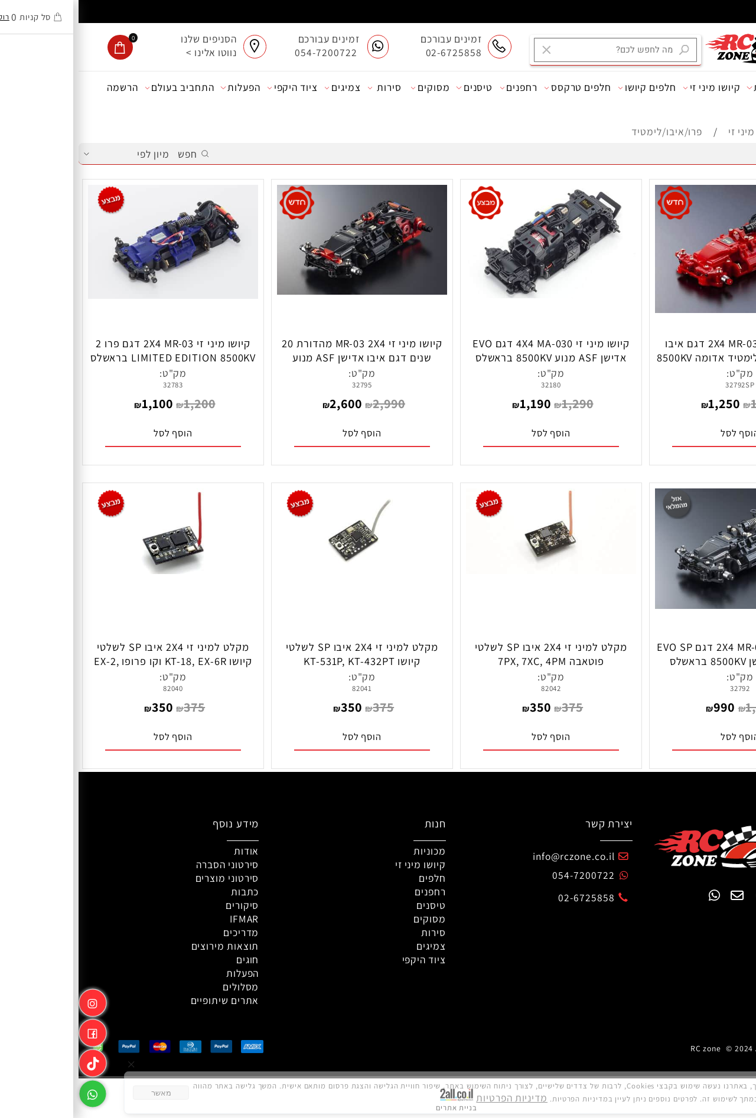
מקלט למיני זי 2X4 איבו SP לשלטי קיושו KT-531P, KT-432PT (283, 654)
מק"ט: (662, 373)
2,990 (310, 403)
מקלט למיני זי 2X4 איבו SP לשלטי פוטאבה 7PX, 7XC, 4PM (472, 654)
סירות (306, 87)
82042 (472, 688)
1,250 (646, 403)
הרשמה (44, 87)
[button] (662, 433)
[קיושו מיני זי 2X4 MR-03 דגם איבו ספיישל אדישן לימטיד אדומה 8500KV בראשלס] (661, 309)
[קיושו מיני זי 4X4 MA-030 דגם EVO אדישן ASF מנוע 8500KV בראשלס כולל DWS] (472, 294)
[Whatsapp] (14, 1091)
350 (461, 707)
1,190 (456, 403)
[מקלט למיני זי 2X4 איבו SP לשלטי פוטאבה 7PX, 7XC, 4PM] (472, 570)
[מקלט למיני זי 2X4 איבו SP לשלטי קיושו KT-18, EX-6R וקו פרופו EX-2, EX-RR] (94, 570)
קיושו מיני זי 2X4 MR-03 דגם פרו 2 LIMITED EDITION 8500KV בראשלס (95, 350)
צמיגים (264, 87)
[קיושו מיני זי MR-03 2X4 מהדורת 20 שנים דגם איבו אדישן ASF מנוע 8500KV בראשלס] (283, 291)
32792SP (661, 385)
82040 (94, 688)
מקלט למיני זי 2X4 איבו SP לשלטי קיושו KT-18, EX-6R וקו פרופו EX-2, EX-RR (94, 661)
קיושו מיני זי (633, 87)
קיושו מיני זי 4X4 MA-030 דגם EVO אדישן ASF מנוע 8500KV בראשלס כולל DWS (472, 357)
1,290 (499, 403)
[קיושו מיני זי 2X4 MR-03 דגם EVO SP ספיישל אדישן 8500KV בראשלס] (661, 605)
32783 (94, 385)
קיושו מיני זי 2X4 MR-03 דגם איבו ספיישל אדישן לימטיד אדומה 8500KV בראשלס (661, 357)
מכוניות (687, 87)
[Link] (14, 1061)
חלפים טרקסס (499, 87)
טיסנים (395, 87)
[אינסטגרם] (14, 1000)
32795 (283, 385)
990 (645, 707)
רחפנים (440, 87)
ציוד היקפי (213, 87)
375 (493, 707)
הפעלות (161, 87)
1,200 (121, 403)
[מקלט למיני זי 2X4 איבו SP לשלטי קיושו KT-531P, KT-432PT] (283, 570)
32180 (472, 385)
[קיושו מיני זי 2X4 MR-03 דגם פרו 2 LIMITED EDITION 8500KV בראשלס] (94, 295)
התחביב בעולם (101, 87)
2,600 (267, 403)
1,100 (78, 403)
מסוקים (351, 87)
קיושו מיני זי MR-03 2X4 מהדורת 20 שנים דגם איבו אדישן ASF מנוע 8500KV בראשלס (283, 357)
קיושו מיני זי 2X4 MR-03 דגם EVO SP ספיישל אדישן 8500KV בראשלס (661, 654)
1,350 (688, 403)
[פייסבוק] (14, 1030)
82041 (283, 688)
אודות (731, 87)
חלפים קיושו (568, 87)
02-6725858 (508, 897)
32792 (661, 688)
